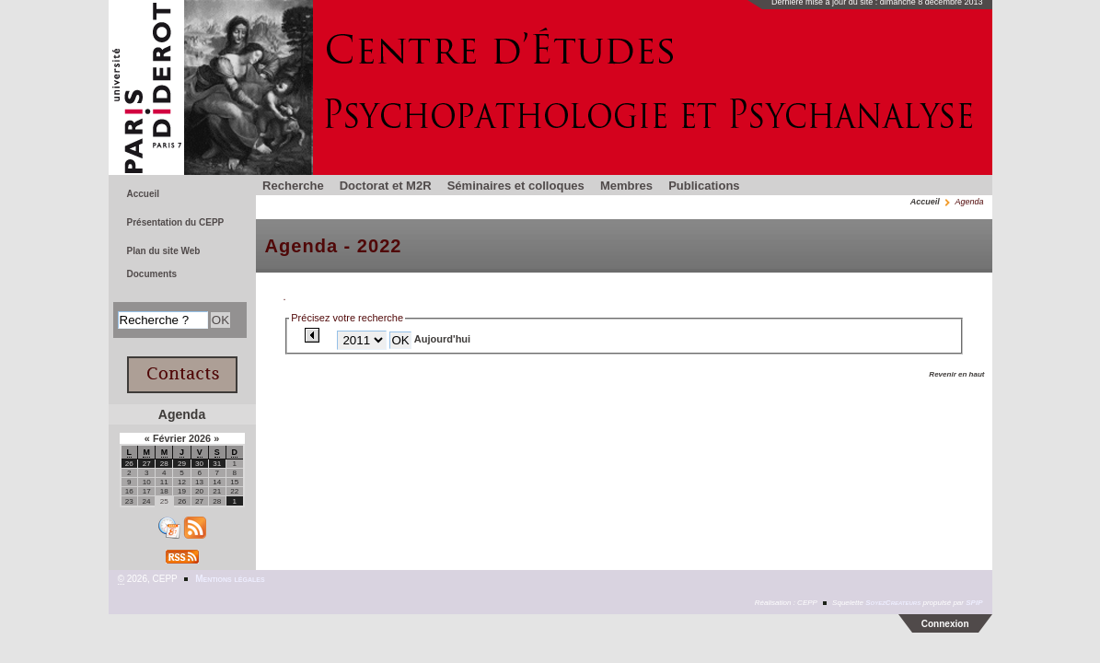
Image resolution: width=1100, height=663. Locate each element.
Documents (152, 274)
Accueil (925, 201)
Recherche (293, 185)
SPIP (974, 603)
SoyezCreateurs (893, 603)
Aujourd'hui (442, 338)
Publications (703, 185)
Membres (626, 185)
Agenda (181, 414)
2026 (201, 438)
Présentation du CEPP (176, 222)
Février (171, 438)
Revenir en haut (956, 374)
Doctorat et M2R (386, 185)
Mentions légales (229, 579)
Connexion (945, 624)
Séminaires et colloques (516, 185)
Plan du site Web (164, 251)
